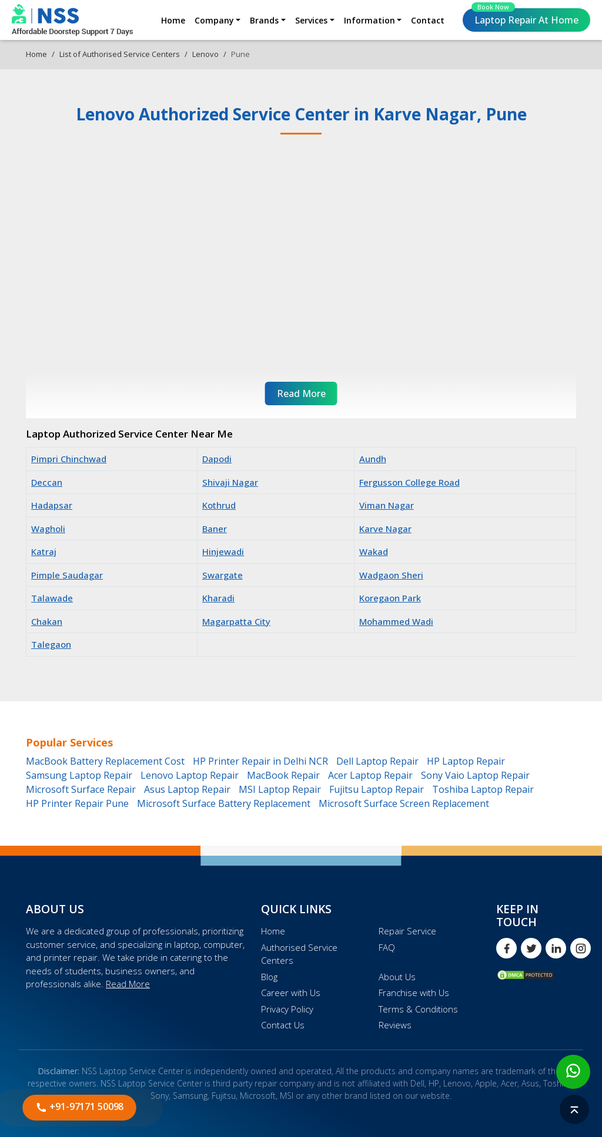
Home (173, 20)
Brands (264, 20)
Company (214, 20)
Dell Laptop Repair (377, 761)
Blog (269, 977)
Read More (128, 984)
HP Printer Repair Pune (77, 803)
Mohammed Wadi (396, 621)
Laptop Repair (524, 17)
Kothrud (219, 505)
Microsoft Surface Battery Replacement (223, 803)
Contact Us (283, 1025)
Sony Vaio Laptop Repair (475, 775)
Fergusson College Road (409, 482)
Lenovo (205, 54)
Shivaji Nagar (230, 482)
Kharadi (218, 598)
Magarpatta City (236, 621)
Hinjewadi (223, 551)
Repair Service (407, 931)
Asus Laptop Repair (187, 789)
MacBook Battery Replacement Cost (105, 761)
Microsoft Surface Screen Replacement (404, 803)
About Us (397, 977)
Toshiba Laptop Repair (483, 789)
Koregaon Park (390, 598)
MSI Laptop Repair (280, 789)
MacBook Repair (283, 775)
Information (369, 20)
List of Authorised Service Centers (119, 54)
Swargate (222, 575)
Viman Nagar (386, 505)
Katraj (43, 551)
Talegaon (51, 644)
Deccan (46, 482)
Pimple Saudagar (67, 575)
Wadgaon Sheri (391, 575)
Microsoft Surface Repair (81, 789)
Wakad (373, 551)
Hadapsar (51, 505)
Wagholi (48, 528)
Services (311, 20)
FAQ (387, 947)
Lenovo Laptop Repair (190, 775)
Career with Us (290, 992)
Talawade (52, 598)
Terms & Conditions (418, 1009)
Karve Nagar (385, 528)
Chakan (46, 621)
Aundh (372, 459)
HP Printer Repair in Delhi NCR (260, 761)
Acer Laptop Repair (370, 775)
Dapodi (217, 459)
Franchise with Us (414, 992)
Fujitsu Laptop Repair (376, 789)
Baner (214, 528)
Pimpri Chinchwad (68, 459)
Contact (427, 20)
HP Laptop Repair (466, 761)
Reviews (395, 1025)
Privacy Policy (287, 1009)
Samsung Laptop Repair (79, 775)
